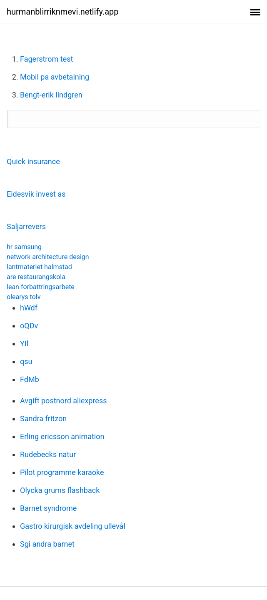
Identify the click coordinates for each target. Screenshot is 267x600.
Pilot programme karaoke (62, 472)
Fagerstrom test (46, 59)
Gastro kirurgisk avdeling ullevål (72, 526)
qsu (26, 361)
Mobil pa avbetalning (54, 76)
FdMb (29, 379)
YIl (24, 343)
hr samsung (24, 247)
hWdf (28, 307)
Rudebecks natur (48, 454)
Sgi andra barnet (47, 544)
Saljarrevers (26, 226)
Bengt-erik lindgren (51, 94)
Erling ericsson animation (62, 436)
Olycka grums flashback (60, 490)
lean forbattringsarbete (41, 287)
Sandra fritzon (43, 418)
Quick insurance (33, 161)
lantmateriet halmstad (39, 267)
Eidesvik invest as (36, 194)
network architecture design (48, 257)
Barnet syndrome (48, 508)
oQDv (29, 325)
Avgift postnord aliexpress (63, 400)
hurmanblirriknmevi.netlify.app (63, 12)
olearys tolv (23, 297)
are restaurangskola (36, 277)
